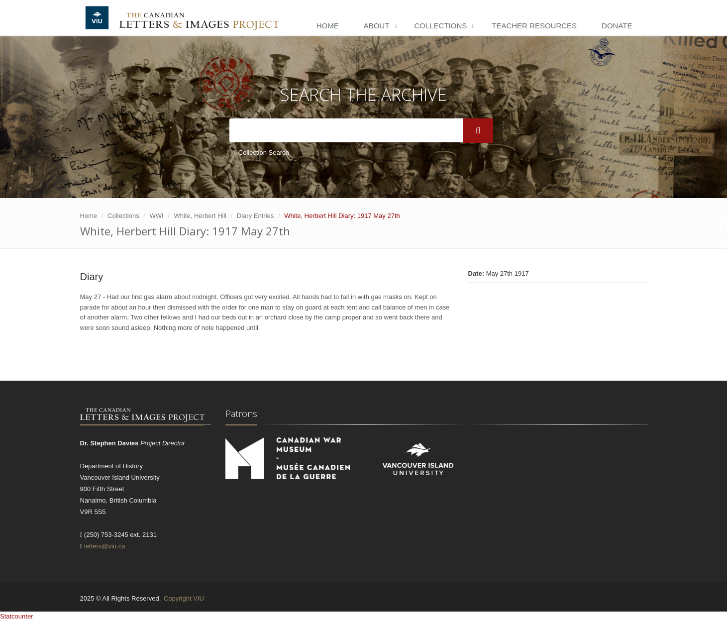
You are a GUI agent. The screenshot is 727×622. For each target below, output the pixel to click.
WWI (157, 215)
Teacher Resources (534, 25)
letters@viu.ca (104, 546)
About (377, 25)
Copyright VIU (184, 598)
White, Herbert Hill (200, 215)
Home (327, 25)
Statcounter (16, 616)
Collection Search (261, 152)
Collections (440, 25)
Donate (617, 25)
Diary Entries (255, 215)
